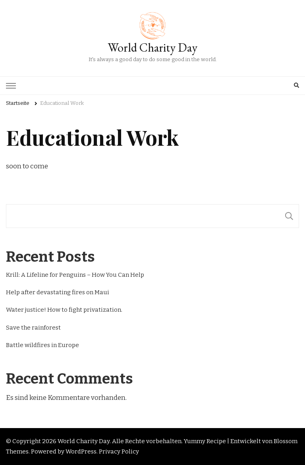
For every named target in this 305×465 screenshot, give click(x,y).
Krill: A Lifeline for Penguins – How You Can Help (75, 274)
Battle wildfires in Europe (42, 345)
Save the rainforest (33, 327)
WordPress (81, 451)
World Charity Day (152, 47)
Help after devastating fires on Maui (57, 292)
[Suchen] (289, 216)
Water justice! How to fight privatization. (64, 309)
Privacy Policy (119, 451)
